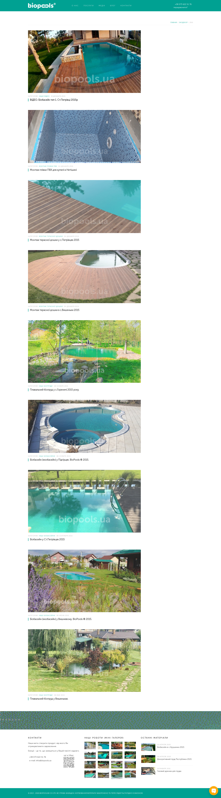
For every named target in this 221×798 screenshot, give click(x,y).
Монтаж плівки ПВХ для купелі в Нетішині (53, 169)
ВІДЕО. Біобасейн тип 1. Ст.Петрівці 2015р (54, 99)
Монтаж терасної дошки (51, 236)
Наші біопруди (46, 386)
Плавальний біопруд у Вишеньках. (49, 698)
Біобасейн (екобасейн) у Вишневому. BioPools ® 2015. (61, 619)
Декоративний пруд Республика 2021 (174, 759)
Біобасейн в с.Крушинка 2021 (170, 747)
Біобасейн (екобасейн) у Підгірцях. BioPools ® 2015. (59, 459)
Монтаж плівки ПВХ (48, 166)
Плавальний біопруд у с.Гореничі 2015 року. (54, 389)
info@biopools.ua (43, 760)
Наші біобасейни (47, 456)
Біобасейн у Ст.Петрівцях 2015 (47, 539)
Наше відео (44, 96)
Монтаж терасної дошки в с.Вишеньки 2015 (54, 310)
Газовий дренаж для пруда (169, 771)
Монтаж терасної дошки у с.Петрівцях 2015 (54, 240)
